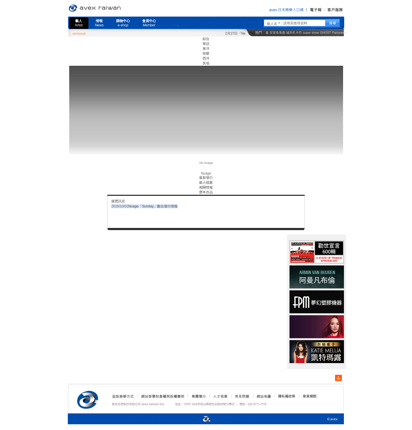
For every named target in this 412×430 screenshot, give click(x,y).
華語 (206, 44)
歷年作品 (206, 192)
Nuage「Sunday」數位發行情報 (153, 206)
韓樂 (206, 53)
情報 (99, 23)
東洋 (206, 49)
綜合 (206, 39)
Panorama (339, 32)
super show (311, 32)
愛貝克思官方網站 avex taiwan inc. (110, 8)
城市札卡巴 (294, 32)
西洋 (206, 58)
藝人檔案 (206, 183)
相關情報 (206, 187)
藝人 (79, 23)
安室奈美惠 (277, 32)
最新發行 (206, 178)
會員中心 (149, 23)
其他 (206, 63)
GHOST (325, 32)
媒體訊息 (118, 201)
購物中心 (123, 23)
